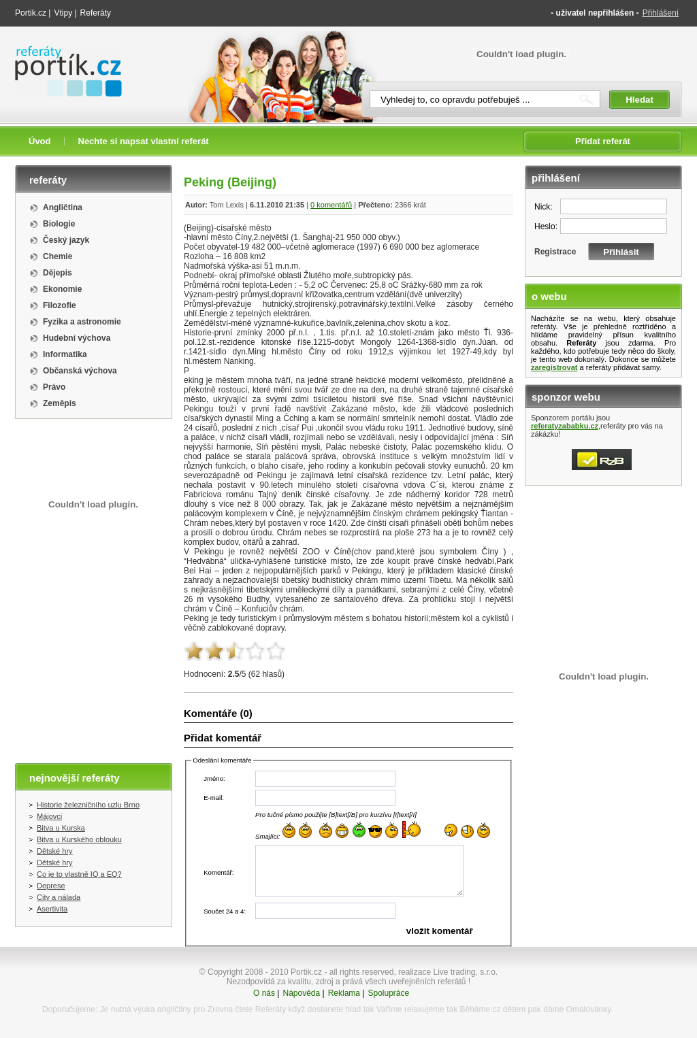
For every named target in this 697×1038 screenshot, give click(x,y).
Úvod (40, 141)
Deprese (51, 886)
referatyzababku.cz (564, 426)
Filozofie (59, 305)
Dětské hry (55, 851)
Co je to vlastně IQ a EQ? (79, 874)
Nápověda (301, 993)
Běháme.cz (479, 1009)
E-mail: (214, 797)
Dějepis (57, 273)
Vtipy (63, 13)
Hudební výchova (76, 338)
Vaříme (389, 1009)
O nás (264, 993)
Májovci (49, 816)
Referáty (95, 13)
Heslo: (545, 226)
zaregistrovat (554, 367)
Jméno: (214, 778)
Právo (54, 387)
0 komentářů (331, 205)
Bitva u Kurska (61, 828)
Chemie (57, 256)
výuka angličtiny (162, 1009)
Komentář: (218, 872)
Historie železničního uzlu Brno (88, 805)
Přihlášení (661, 13)
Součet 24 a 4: (225, 911)
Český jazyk (66, 240)
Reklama (344, 993)
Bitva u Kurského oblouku (79, 839)
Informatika (65, 354)
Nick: (543, 207)
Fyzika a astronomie (82, 322)
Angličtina (62, 207)
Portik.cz (30, 13)
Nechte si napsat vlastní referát (143, 141)
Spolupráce (388, 993)
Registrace (555, 251)
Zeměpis (59, 403)
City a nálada (58, 897)
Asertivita (52, 909)
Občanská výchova (80, 370)
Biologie (59, 224)
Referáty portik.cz (62, 52)
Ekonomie (62, 289)
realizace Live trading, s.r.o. (448, 972)
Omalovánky (588, 1009)
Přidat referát (602, 141)
